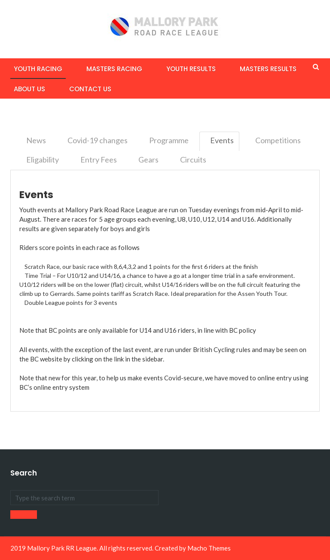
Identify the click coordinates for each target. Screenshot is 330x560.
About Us (29, 88)
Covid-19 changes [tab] (97, 140)
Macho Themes (209, 548)
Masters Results (268, 68)
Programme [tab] (169, 140)
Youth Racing (38, 68)
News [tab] (36, 140)
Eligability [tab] (42, 159)
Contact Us (90, 88)
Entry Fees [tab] (98, 159)
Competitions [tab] (278, 140)
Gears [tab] (148, 159)
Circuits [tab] (193, 159)
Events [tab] (222, 140)
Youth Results (191, 68)
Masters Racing (114, 68)
